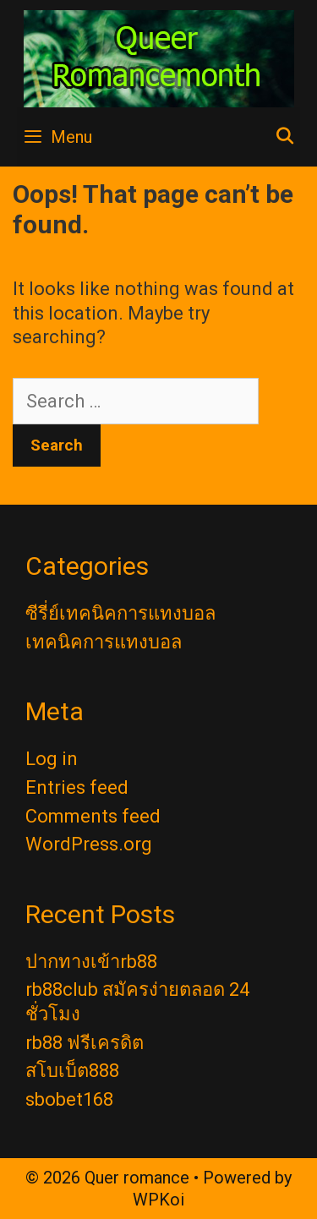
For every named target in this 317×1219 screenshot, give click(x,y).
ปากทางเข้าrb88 (91, 961)
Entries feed (76, 787)
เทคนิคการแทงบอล (103, 642)
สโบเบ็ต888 (72, 1070)
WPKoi (158, 1199)
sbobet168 (69, 1099)
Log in (51, 758)
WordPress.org (88, 844)
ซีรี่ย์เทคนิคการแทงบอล (120, 613)
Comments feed (93, 816)
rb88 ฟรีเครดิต (84, 1042)
